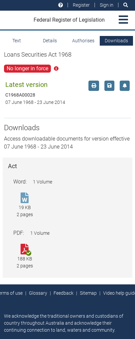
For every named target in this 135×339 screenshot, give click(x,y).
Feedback (63, 293)
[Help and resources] (60, 5)
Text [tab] (16, 40)
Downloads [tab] (116, 40)
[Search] (125, 5)
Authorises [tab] (83, 40)
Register (81, 5)
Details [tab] (50, 40)
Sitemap (88, 293)
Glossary (38, 293)
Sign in (106, 5)
